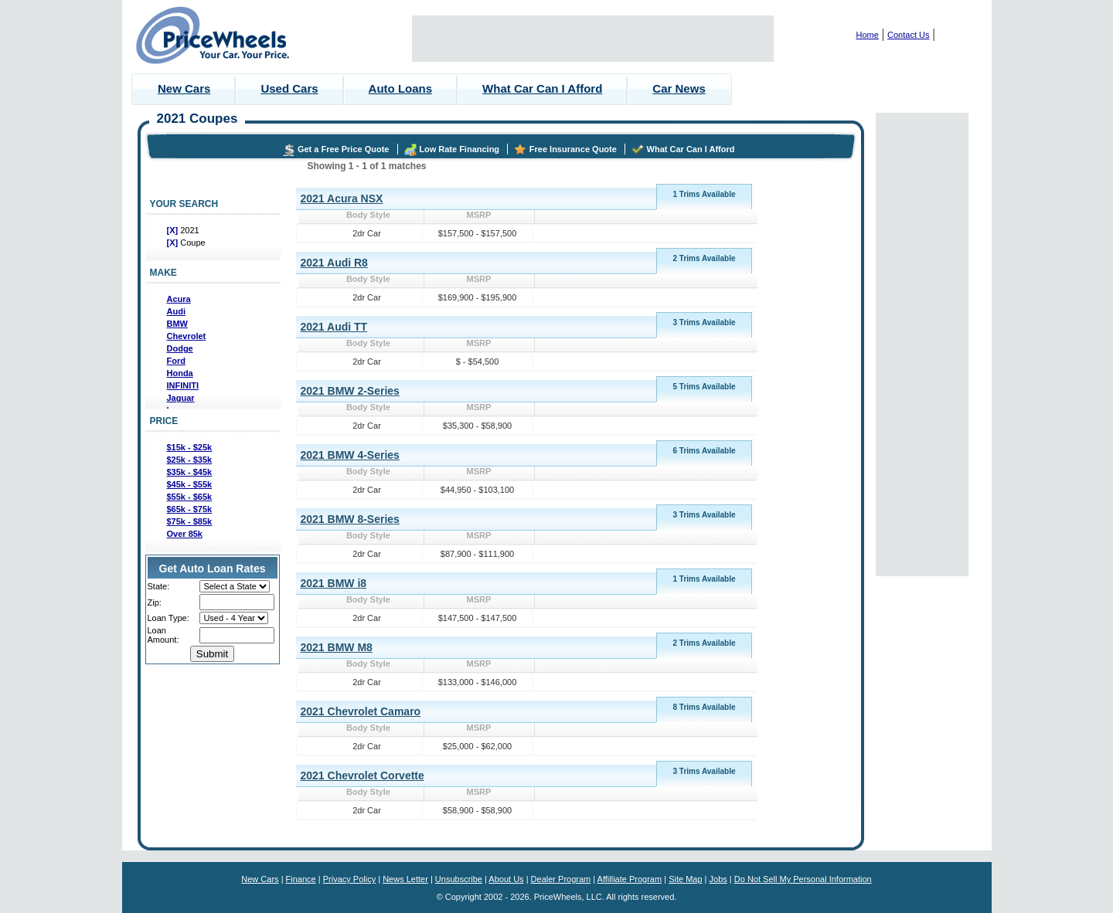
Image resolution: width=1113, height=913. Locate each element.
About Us (505, 879)
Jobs (718, 879)
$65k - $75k (190, 509)
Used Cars (289, 88)
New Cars (184, 88)
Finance (301, 879)
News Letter (405, 879)
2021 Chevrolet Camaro (361, 711)
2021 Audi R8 (334, 262)
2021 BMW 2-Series (350, 391)
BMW (178, 323)
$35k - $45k (190, 472)
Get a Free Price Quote (344, 149)
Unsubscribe (458, 879)
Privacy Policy (349, 879)
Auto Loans (401, 88)
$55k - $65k (190, 496)
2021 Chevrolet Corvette (362, 775)
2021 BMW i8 (334, 583)
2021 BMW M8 (337, 647)
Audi (176, 311)
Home (867, 34)
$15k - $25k (190, 447)
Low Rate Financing (459, 149)
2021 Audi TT (334, 327)
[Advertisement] (593, 38)
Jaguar (181, 397)
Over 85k (185, 533)
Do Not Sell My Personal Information (803, 879)
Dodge (180, 348)
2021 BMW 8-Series (350, 519)
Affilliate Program (629, 879)
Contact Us (908, 34)
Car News (678, 88)
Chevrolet (186, 336)
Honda (180, 373)
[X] (174, 230)
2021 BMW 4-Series (350, 455)
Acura (179, 299)
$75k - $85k (190, 521)
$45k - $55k (190, 484)
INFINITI (183, 385)
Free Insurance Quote (573, 149)
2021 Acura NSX (342, 198)
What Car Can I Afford (542, 88)
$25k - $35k (190, 459)
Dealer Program (561, 879)
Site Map (685, 879)
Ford (176, 360)
